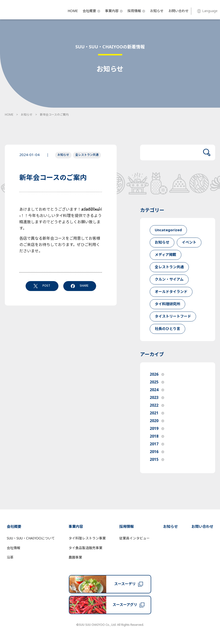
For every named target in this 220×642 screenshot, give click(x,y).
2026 (157, 374)
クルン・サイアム (169, 279)
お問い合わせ (178, 11)
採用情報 (136, 11)
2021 (157, 413)
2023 (157, 398)
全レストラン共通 (87, 155)
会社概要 (91, 11)
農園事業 (75, 557)
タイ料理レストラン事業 (87, 538)
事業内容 (114, 11)
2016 (157, 452)
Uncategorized (168, 230)
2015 (157, 460)
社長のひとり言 (167, 329)
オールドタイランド (171, 292)
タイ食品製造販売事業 (85, 548)
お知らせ (156, 11)
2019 (157, 429)
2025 (157, 382)
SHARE (79, 286)
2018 (157, 436)
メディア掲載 (165, 255)
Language (207, 11)
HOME (73, 11)
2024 (157, 390)
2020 (157, 421)
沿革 (10, 557)
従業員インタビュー (134, 538)
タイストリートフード (173, 316)
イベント (189, 242)
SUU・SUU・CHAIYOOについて (31, 538)
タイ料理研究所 (167, 304)
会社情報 (13, 548)
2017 (157, 444)
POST (42, 286)
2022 (157, 405)
